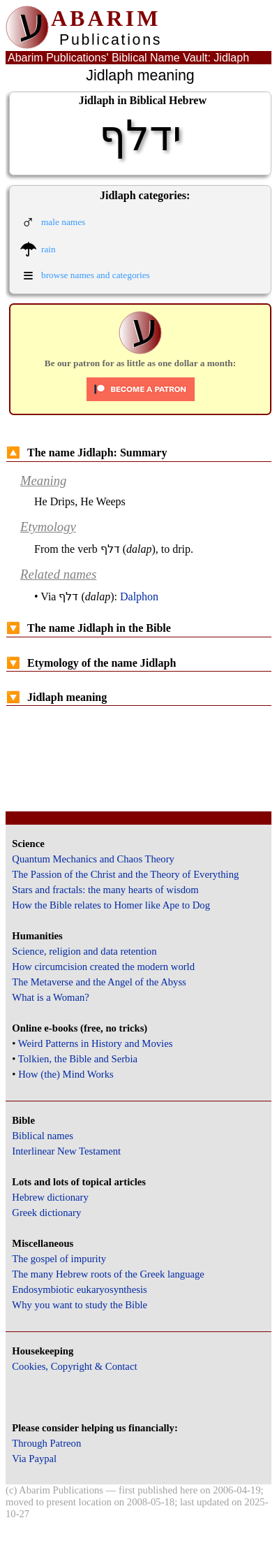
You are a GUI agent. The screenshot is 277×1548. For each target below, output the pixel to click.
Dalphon (139, 596)
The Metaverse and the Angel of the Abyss (99, 982)
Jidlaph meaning (56, 697)
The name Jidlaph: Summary (86, 452)
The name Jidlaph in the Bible (88, 628)
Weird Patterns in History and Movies (95, 1043)
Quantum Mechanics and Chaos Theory (93, 859)
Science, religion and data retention (84, 951)
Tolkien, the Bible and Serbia (77, 1058)
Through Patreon (46, 1443)
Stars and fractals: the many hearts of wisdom (105, 889)
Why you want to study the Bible (79, 1304)
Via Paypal (34, 1458)
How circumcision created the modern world (103, 966)
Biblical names (42, 1135)
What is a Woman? (50, 997)
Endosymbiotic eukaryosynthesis (79, 1289)
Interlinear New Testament (66, 1151)
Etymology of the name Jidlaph (91, 663)
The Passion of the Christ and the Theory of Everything (125, 874)
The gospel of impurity (59, 1258)
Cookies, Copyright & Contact (74, 1366)
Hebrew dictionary (50, 1197)
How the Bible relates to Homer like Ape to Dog (111, 905)
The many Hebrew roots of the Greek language (108, 1274)
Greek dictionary (46, 1212)
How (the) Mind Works (66, 1074)
